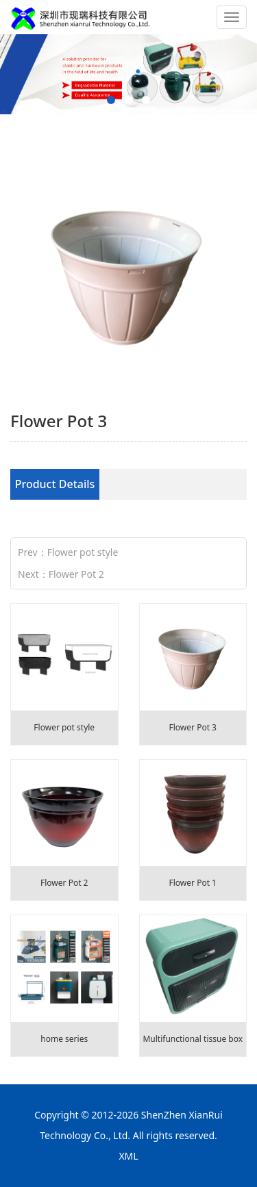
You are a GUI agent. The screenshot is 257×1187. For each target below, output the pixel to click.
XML (128, 1155)
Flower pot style (83, 552)
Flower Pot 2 (76, 573)
